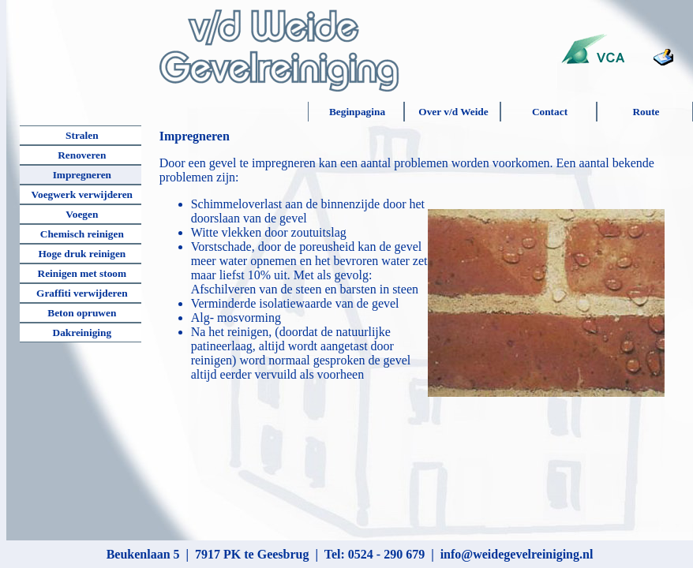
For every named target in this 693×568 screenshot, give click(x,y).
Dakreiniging (82, 332)
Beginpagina (357, 112)
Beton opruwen (81, 313)
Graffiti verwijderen (82, 293)
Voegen (82, 214)
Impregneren (82, 175)
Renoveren (82, 155)
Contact (550, 112)
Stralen (82, 135)
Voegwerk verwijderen (82, 194)
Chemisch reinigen (82, 234)
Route (645, 112)
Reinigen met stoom (82, 273)
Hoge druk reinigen (81, 254)
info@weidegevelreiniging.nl (517, 554)
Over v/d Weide (453, 112)
